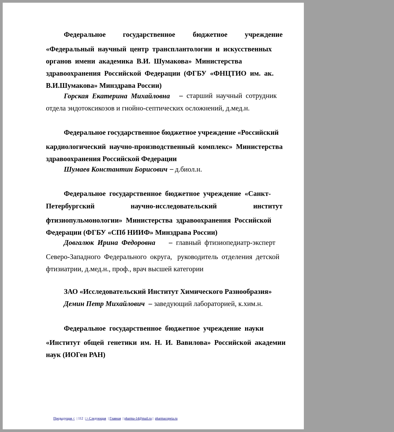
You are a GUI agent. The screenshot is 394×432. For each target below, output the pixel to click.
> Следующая (95, 418)
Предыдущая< (64, 418)
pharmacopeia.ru (166, 418)
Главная (115, 418)
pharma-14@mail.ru (138, 418)
